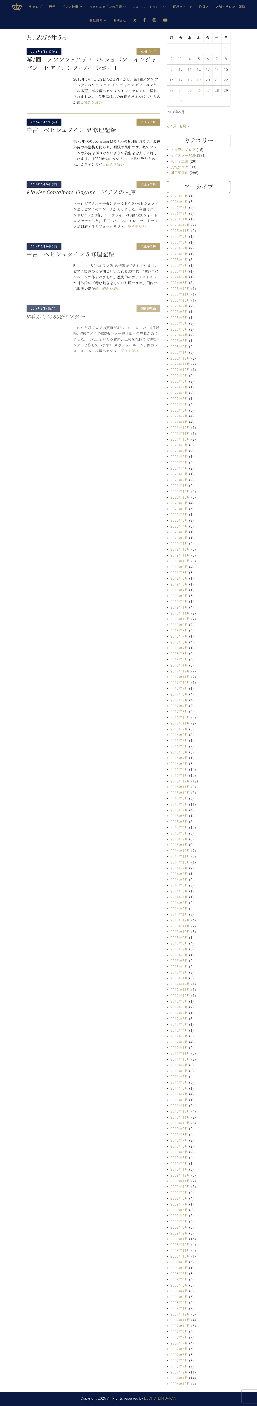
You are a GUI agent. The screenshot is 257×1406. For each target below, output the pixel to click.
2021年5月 (179, 463)
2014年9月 (179, 868)
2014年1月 (179, 914)
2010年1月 (179, 1169)
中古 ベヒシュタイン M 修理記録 (71, 130)
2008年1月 (179, 1309)
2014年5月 (179, 891)
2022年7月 (179, 387)
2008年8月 (179, 1268)
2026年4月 (179, 202)
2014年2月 (179, 909)
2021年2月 (179, 480)
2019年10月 (180, 561)
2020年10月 (180, 497)
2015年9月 (179, 799)
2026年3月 (179, 207)
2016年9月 (179, 729)
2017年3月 (179, 712)
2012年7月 (179, 1013)
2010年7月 (179, 1140)
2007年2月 (179, 1372)
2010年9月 (179, 1129)
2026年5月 (179, 196)
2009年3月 (179, 1227)
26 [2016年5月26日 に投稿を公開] (199, 90)
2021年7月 (179, 451)
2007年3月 (179, 1367)
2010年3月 (179, 1158)
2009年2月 (179, 1233)
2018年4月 (179, 648)
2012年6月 (179, 1019)
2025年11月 (180, 231)
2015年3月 (179, 833)
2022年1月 (179, 422)
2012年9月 (179, 1001)
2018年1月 (179, 665)
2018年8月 (179, 631)
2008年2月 (179, 1303)
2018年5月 (179, 642)
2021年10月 (180, 439)
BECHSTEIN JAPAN (160, 1398)
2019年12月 (180, 549)
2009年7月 (179, 1204)
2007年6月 (179, 1349)
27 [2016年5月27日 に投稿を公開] (208, 90)
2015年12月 (180, 781)
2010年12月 (180, 1111)
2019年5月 (179, 584)
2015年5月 (179, 822)
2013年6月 (179, 955)
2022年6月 (179, 393)
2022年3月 (179, 410)
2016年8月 (179, 735)
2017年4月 (179, 706)
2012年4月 (179, 1030)
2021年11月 (180, 434)
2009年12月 (180, 1175)
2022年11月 (180, 364)
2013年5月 (179, 961)
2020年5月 (179, 520)
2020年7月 (179, 515)
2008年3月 (179, 1297)
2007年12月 (180, 1314)
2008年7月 (179, 1274)
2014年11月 (180, 856)
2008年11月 (180, 1251)
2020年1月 (179, 544)
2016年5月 (179, 752)
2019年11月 (180, 555)
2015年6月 (179, 816)
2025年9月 (179, 236)
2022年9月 (179, 376)
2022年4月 (179, 405)
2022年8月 (179, 381)
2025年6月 (179, 254)
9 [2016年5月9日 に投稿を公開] (172, 69)
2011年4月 (179, 1094)
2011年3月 (179, 1100)
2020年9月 (179, 503)
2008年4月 (179, 1291)
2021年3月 (179, 474)
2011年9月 (179, 1065)
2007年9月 (179, 1332)
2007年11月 (180, 1320)
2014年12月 (180, 851)
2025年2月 (179, 265)
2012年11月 (180, 990)
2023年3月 (179, 341)
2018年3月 (179, 654)
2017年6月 (179, 694)
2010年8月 (179, 1135)
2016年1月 (179, 775)
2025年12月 (180, 225)
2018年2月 (179, 660)
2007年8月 (179, 1338)
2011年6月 (179, 1082)
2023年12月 (180, 289)
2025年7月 (179, 248)
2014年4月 (179, 897)
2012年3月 (179, 1036)
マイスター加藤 (183, 155)
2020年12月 (180, 492)
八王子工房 (179, 161)
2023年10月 (180, 300)
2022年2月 (179, 416)
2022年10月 (180, 370)
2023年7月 (179, 318)
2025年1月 (179, 271)
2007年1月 (179, 1378)
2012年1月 (179, 1048)
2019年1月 (179, 607)
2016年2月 (179, 770)
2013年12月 (180, 920)
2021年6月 (179, 457)
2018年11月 (180, 613)
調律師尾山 (179, 173)
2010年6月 (179, 1146)
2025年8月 (179, 242)
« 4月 (172, 126)
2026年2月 (179, 213)
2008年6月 (179, 1280)
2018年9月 (179, 625)
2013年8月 (179, 943)
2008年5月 (179, 1285)
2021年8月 (179, 445)
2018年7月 (179, 636)
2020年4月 (179, 526)
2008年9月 (179, 1262)
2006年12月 (180, 1384)
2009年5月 (179, 1216)
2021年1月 (179, 486)
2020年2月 (179, 538)
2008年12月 (180, 1245)
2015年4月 (179, 828)
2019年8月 (179, 573)
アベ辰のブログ (183, 150)
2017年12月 (180, 671)
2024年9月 (179, 277)
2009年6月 (179, 1210)
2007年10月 (180, 1326)
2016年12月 (180, 718)
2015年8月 (179, 804)
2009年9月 (179, 1193)
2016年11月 (180, 723)
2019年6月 (179, 578)
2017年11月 (180, 677)
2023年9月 (179, 306)
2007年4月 (179, 1361)
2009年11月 (180, 1181)
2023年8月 (179, 312)
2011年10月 (180, 1059)
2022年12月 (180, 358)
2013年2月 (179, 972)
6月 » (185, 126)
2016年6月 (179, 746)
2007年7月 (179, 1343)
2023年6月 (179, 323)
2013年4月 (179, 967)
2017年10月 (180, 683)
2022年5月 (179, 399)
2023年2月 (179, 347)
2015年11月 (180, 787)
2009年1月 (179, 1239)
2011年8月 (179, 1071)
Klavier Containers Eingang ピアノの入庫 (81, 192)
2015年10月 (180, 793)
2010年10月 (180, 1123)
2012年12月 (180, 984)
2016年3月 (179, 764)
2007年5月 (179, 1355)
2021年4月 (179, 468)
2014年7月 (179, 880)
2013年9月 (179, 938)
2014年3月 (179, 903)
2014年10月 (180, 862)
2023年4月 (179, 335)
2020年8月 (179, 509)
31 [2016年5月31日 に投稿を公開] (180, 101)
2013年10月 (180, 932)
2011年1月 (179, 1106)
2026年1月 (179, 219)
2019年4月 (179, 590)
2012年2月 (179, 1042)
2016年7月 (179, 741)
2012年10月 (180, 996)
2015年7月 (179, 810)
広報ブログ (179, 167)
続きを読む (93, 102)
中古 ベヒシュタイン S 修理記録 (70, 254)
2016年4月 (179, 758)
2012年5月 (179, 1024)
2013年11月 (180, 926)
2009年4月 (179, 1222)
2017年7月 (179, 689)
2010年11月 (180, 1117)
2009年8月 (179, 1198)
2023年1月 (179, 352)
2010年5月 (179, 1152)
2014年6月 (179, 885)
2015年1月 (179, 845)
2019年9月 (179, 567)
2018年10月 (180, 619)
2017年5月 (179, 700)
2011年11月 (180, 1053)
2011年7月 (179, 1077)
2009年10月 (180, 1187)
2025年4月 (179, 260)
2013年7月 (179, 949)
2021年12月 (180, 428)
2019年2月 (179, 602)
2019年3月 (179, 596)
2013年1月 (179, 978)
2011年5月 (179, 1088)
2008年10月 (180, 1256)
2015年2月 (179, 839)
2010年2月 (179, 1164)
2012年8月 (179, 1007)
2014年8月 (179, 874)
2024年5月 (179, 283)
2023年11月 (180, 294)
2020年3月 (179, 532)
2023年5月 (179, 329)
